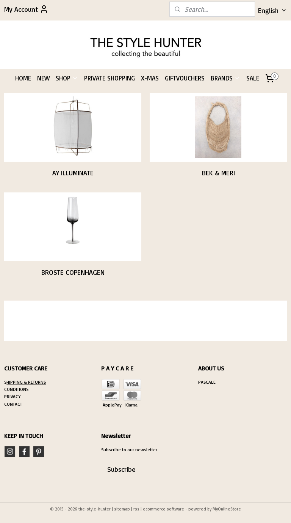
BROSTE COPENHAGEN (73, 272)
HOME (23, 78)
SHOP (67, 78)
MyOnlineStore (227, 509)
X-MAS (150, 78)
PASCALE (207, 382)
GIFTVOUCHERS (185, 78)
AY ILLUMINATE (73, 172)
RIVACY (13, 396)
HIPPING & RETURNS (26, 382)
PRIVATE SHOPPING (109, 78)
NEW (43, 78)
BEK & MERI (218, 172)
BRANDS (225, 78)
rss (136, 509)
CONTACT (13, 404)
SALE (252, 78)
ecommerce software (163, 509)
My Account (26, 9)
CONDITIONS (16, 389)
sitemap (122, 509)
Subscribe (121, 469)
